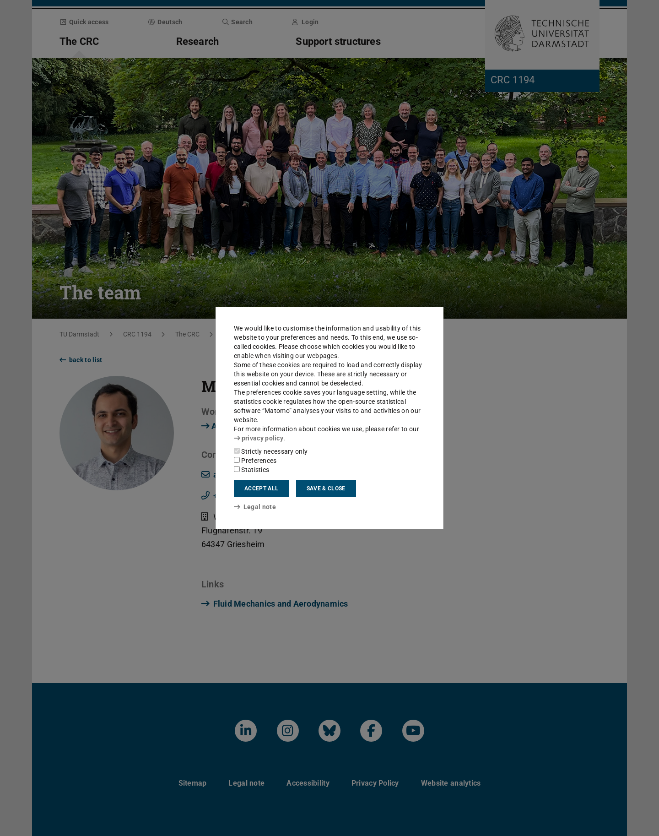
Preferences (255, 460)
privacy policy (258, 438)
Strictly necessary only (271, 451)
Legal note (255, 506)
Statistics (251, 469)
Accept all (261, 488)
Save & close (326, 488)
